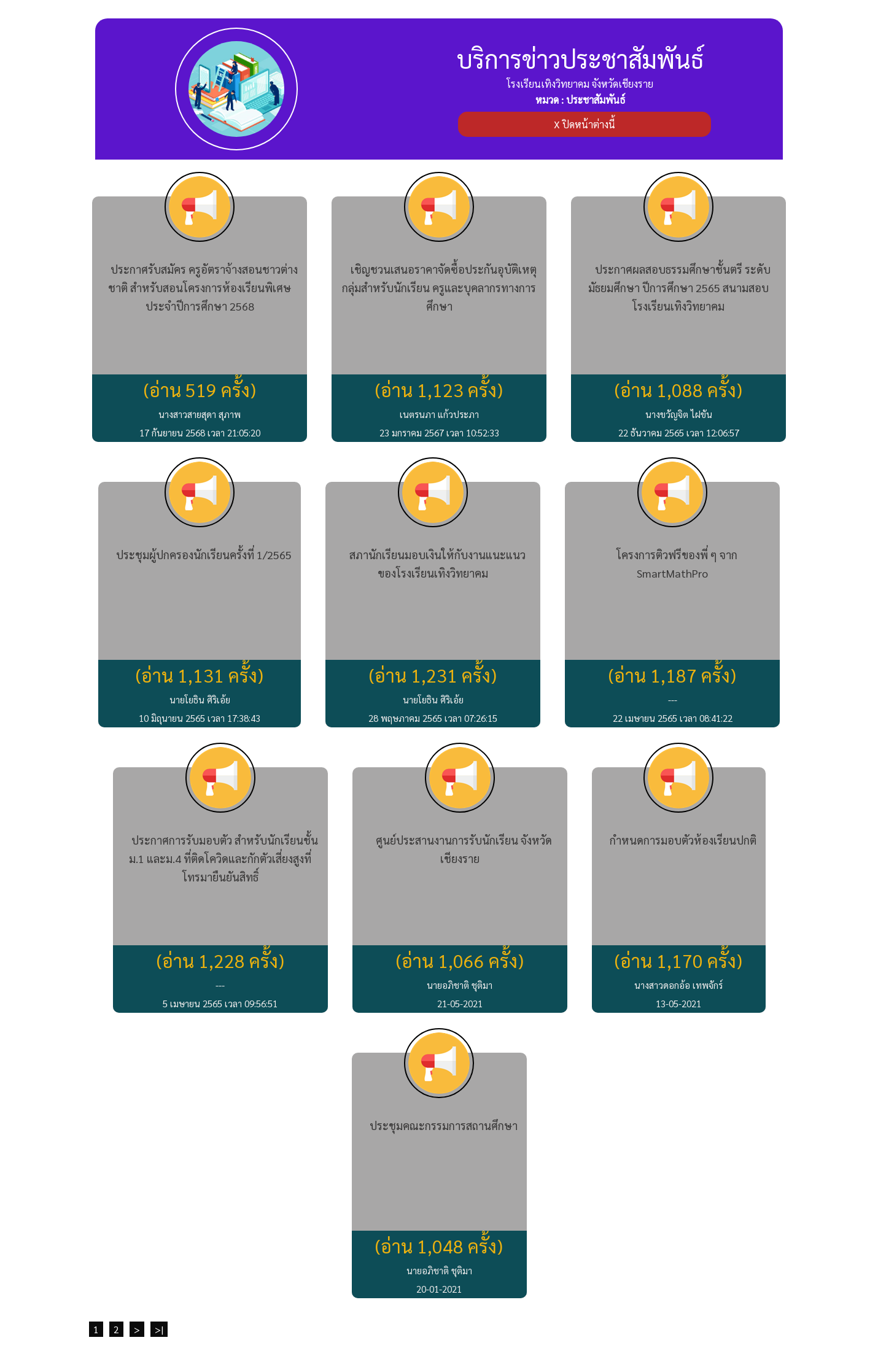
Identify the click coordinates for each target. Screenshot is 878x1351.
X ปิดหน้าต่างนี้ (584, 124)
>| (159, 1329)
